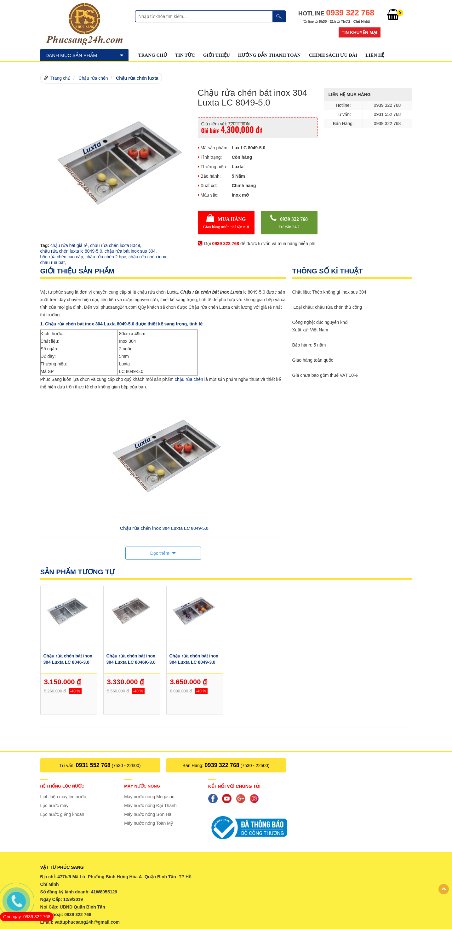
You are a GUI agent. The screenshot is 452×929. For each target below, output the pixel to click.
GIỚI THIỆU (216, 55)
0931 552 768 (93, 765)
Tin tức (185, 55)
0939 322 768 (289, 222)
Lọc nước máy (54, 805)
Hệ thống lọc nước (62, 786)
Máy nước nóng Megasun (149, 796)
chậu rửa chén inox (147, 256)
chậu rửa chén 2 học (106, 256)
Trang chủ (152, 55)
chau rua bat (52, 262)
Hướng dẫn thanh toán (269, 55)
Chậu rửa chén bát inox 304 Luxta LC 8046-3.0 (67, 659)
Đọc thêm (160, 553)
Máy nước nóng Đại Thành (150, 805)
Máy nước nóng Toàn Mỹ (148, 823)
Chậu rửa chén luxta (137, 78)
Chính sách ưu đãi (333, 55)
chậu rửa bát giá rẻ (69, 245)
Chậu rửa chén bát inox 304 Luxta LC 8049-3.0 (193, 659)
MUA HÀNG (226, 222)
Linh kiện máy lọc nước (63, 796)
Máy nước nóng (142, 786)
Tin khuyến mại (359, 32)
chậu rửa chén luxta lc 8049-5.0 (71, 251)
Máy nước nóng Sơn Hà (147, 814)
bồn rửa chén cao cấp (61, 256)
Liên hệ (374, 55)
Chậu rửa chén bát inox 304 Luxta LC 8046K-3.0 (130, 659)
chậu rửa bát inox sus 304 (130, 251)
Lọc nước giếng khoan (62, 814)
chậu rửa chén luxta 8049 (115, 245)
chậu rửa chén (189, 379)
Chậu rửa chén (93, 78)
